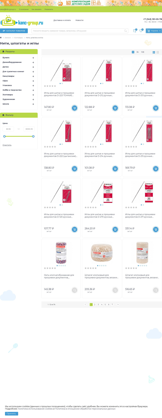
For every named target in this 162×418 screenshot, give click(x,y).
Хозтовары (8, 95)
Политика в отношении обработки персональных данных (85, 409)
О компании (24, 9)
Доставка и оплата (62, 20)
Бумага (6, 58)
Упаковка (7, 85)
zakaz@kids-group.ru (8, 9)
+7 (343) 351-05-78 (152, 19)
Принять (11, 413)
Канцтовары (8, 76)
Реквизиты (49, 9)
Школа (6, 104)
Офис (5, 81)
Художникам (9, 99)
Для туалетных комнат (13, 71)
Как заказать (36, 9)
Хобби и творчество (12, 90)
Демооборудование (12, 62)
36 (137, 52)
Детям (6, 67)
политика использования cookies (35, 409)
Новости (79, 20)
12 (133, 52)
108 (142, 52)
